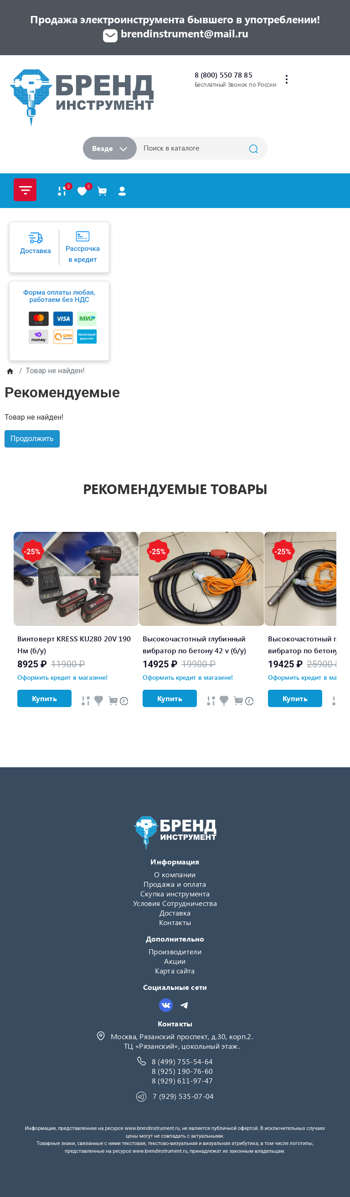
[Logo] (81, 98)
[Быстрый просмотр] (86, 700)
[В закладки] (82, 191)
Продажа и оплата (175, 884)
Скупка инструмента (175, 893)
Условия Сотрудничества (175, 903)
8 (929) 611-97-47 (182, 1080)
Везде (109, 148)
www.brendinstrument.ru (152, 1128)
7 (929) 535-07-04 (183, 1096)
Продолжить (32, 438)
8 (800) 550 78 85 (223, 74)
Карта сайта (175, 970)
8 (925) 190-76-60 (182, 1071)
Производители (175, 951)
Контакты (175, 922)
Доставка (175, 912)
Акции (175, 961)
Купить (44, 698)
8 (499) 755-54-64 (182, 1061)
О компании (175, 874)
